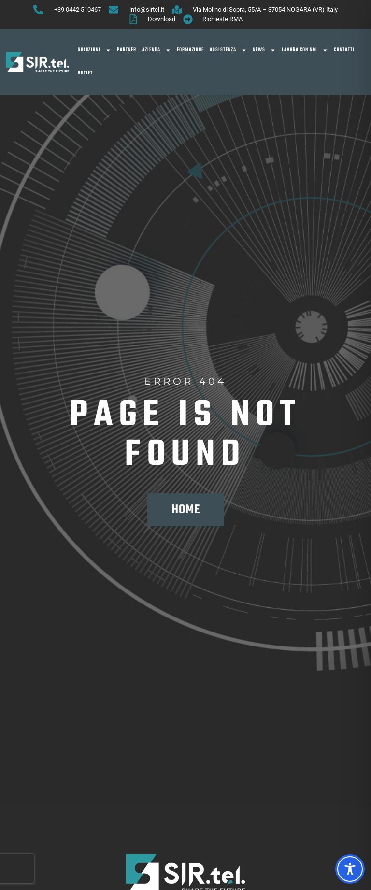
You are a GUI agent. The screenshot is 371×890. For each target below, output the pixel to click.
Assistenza (228, 50)
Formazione (190, 50)
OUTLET (85, 73)
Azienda (156, 50)
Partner (126, 50)
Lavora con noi (305, 50)
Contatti (344, 50)
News (264, 50)
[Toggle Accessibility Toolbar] (350, 869)
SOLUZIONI (95, 50)
